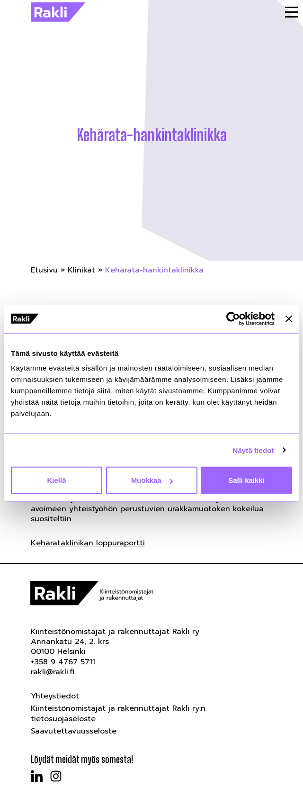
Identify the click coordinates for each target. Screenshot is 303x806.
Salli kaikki (246, 480)
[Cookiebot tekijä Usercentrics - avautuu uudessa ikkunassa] (233, 318)
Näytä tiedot (253, 450)
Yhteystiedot (55, 696)
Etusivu (44, 270)
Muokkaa (152, 480)
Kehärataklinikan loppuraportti (88, 543)
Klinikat (81, 270)
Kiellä (56, 480)
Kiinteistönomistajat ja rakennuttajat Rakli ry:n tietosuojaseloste (118, 713)
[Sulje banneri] (288, 318)
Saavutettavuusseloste (73, 731)
